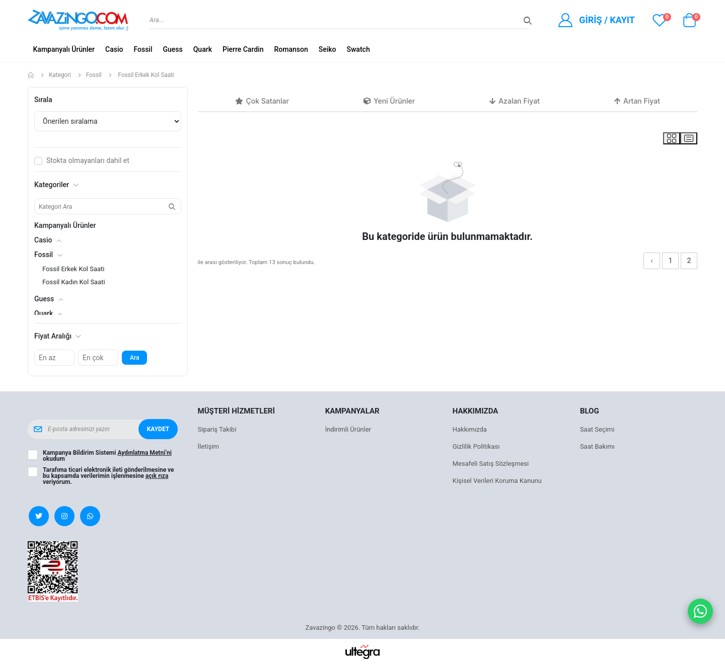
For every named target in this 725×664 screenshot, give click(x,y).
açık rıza (157, 475)
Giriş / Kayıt (607, 20)
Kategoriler (56, 185)
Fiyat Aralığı (57, 336)
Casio (114, 49)
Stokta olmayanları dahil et (87, 160)
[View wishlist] (659, 20)
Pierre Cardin (243, 49)
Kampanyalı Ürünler (64, 49)
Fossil (142, 49)
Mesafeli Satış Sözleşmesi (491, 463)
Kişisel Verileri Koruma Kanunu (497, 480)
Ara (134, 357)
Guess (172, 49)
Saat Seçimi (597, 429)
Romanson (291, 49)
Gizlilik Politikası (476, 446)
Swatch (358, 49)
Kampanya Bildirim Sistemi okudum (107, 456)
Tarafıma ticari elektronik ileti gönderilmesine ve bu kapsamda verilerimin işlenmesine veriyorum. (108, 476)
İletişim (208, 446)
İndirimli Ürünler (348, 429)
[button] (689, 23)
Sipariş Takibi (217, 429)
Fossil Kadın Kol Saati (73, 282)
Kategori (60, 74)
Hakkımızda (470, 429)
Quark (202, 49)
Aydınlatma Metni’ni (144, 452)
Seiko (327, 49)
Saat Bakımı (597, 446)
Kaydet (158, 429)
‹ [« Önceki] (651, 261)
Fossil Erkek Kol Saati (73, 269)
